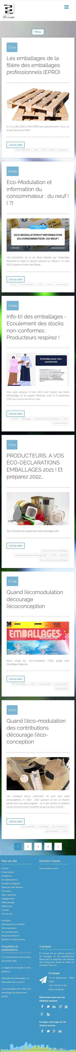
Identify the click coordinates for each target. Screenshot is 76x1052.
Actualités (6, 920)
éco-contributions (60, 826)
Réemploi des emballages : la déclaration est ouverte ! (15, 980)
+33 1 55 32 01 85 (58, 985)
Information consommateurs (47, 418)
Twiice (52, 150)
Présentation (8, 872)
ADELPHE (64, 555)
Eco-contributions (10, 931)
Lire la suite (15, 144)
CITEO (53, 555)
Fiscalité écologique (11, 883)
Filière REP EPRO (23, 150)
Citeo (36, 150)
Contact (5, 909)
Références (7, 906)
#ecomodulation (27, 284)
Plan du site (7, 913)
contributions (62, 284)
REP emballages (19, 684)
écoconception (61, 684)
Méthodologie (8, 902)
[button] (66, 7)
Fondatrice (7, 875)
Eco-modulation (28, 826)
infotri (40, 284)
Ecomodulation (45, 684)
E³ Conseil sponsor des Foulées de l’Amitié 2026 (16, 959)
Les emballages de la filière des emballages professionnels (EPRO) (16, 992)
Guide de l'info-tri (60, 423)
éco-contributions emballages (55, 550)
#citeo (13, 284)
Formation (6, 891)
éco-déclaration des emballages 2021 (31, 555)
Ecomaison (63, 150)
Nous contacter (56, 989)
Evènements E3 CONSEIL (13, 924)
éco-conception (52, 831)
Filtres (38, 31)
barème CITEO (61, 688)
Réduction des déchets (12, 887)
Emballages (26, 418)
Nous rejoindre (9, 894)
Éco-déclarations (9, 879)
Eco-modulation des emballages (54, 560)
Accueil (5, 868)
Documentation (9, 928)
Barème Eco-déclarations (13, 939)
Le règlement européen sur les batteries (16, 969)
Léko (44, 150)
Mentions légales (58, 1049)
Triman (49, 284)
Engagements (8, 898)
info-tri (15, 418)
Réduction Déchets (10, 935)
